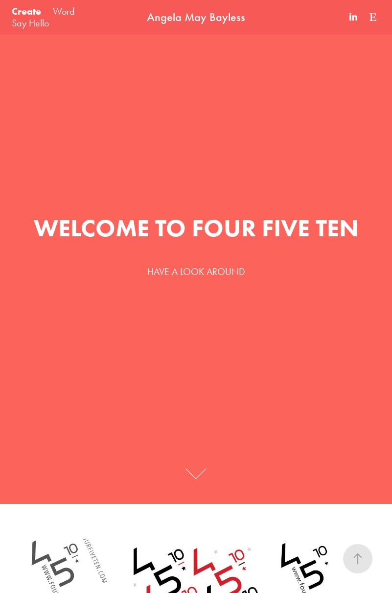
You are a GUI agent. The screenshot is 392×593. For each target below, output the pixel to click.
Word (64, 11)
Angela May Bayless (196, 17)
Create (26, 11)
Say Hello (30, 23)
